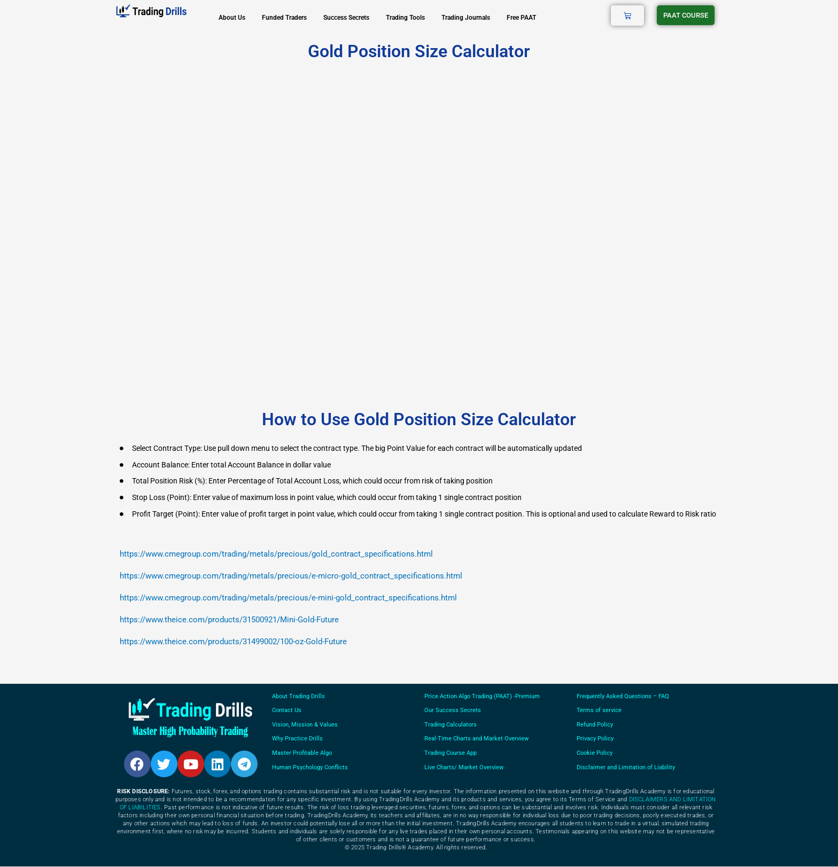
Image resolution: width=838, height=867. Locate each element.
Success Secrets (346, 17)
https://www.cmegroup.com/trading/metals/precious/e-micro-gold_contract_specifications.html (291, 576)
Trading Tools (405, 17)
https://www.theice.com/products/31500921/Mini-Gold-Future (229, 619)
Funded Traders (284, 17)
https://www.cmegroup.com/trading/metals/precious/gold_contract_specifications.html (276, 554)
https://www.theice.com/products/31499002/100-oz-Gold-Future (233, 641)
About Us (232, 17)
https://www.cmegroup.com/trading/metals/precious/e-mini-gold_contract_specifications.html (288, 598)
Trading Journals (465, 17)
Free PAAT (521, 17)
